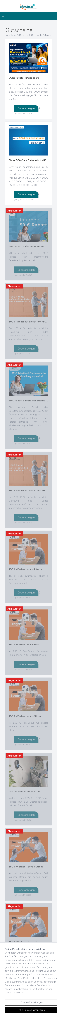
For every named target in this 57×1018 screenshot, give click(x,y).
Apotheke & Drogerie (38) (20, 35)
